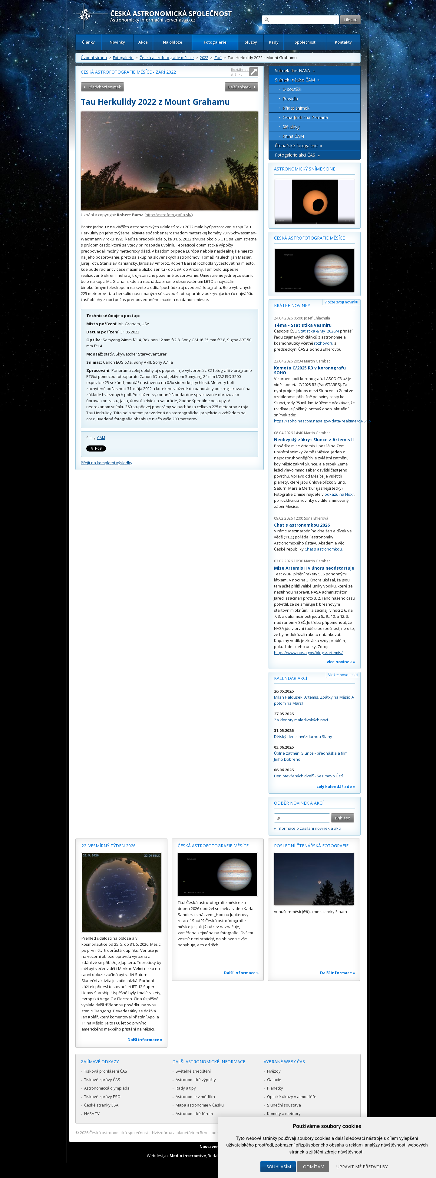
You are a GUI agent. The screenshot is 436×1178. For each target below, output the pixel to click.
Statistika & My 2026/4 (318, 331)
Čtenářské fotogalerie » (298, 145)
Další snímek (239, 87)
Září (218, 57)
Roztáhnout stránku (240, 72)
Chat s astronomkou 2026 (302, 525)
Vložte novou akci (343, 674)
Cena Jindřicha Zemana (305, 117)
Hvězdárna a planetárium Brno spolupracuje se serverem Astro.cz (212, 1132)
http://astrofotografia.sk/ (169, 214)
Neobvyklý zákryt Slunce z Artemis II (314, 439)
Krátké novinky (292, 305)
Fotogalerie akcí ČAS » (297, 155)
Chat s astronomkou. (324, 549)
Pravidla (290, 98)
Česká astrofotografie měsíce (167, 57)
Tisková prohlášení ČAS (105, 1071)
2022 (204, 57)
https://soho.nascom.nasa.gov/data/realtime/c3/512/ (323, 421)
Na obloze (172, 42)
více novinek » (341, 661)
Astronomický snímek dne (304, 169)
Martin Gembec (317, 361)
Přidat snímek (295, 108)
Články (88, 42)
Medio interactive (188, 1155)
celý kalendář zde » (335, 786)
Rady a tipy (186, 1088)
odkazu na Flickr (339, 494)
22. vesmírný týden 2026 (108, 846)
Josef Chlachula (317, 318)
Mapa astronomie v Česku (200, 1105)
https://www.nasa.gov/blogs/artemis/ (308, 652)
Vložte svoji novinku (341, 302)
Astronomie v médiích (195, 1096)
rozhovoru (323, 343)
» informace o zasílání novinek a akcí (307, 828)
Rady (274, 42)
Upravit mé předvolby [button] (362, 1167)
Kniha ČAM (293, 136)
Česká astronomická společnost (118, 1132)
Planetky (275, 1088)
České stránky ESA (101, 1105)
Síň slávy (290, 127)
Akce (143, 42)
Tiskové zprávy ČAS (102, 1079)
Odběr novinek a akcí (298, 803)
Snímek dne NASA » (295, 70)
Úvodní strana (94, 57)
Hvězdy (274, 1071)
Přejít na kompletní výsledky (106, 462)
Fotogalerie (215, 42)
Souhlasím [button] (278, 1167)
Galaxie (274, 1079)
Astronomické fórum (194, 1113)
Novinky (117, 42)
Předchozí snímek (104, 87)
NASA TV (92, 1113)
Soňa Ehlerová (316, 518)
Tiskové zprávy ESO (102, 1096)
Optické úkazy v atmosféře (291, 1096)
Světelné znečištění (193, 1071)
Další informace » (145, 1039)
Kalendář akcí (290, 678)
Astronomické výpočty (196, 1079)
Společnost (305, 42)
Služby (251, 42)
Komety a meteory (284, 1113)
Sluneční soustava (284, 1105)
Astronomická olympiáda (107, 1088)
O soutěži (291, 89)
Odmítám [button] (313, 1167)
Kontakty (343, 42)
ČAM (101, 437)
